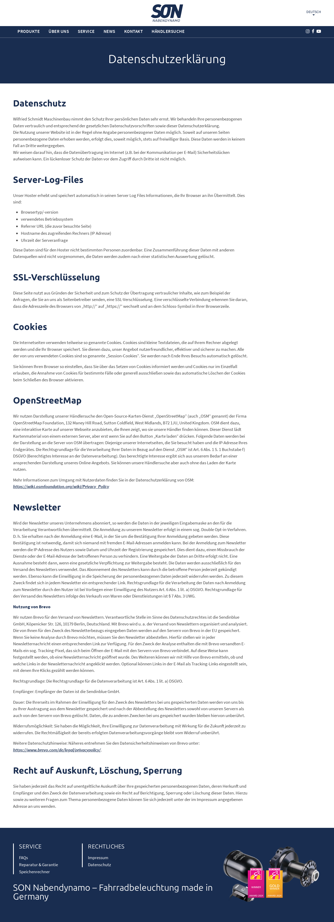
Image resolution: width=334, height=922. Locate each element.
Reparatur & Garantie (38, 864)
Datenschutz (99, 864)
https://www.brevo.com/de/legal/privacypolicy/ (57, 750)
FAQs (23, 857)
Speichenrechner (34, 872)
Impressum (98, 857)
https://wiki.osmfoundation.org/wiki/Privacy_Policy (61, 486)
